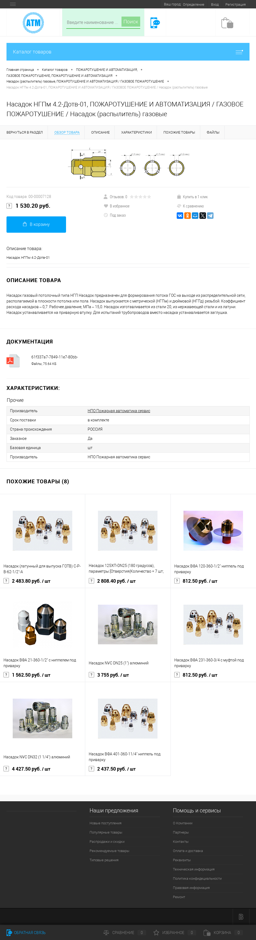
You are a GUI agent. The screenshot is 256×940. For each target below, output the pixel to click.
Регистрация (235, 4)
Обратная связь (26, 932)
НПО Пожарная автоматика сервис (119, 411)
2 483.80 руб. (27, 581)
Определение (193, 4)
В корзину (36, 224)
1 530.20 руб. (28, 206)
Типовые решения (104, 860)
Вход (215, 4)
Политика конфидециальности (197, 878)
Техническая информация (194, 869)
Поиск (130, 21)
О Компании (182, 823)
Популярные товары (106, 832)
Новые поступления (106, 823)
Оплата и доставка (188, 851)
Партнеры (181, 832)
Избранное (174, 932)
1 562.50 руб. (27, 675)
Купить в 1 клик (192, 196)
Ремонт (179, 897)
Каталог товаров (128, 52)
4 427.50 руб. (27, 769)
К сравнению (190, 206)
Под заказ (115, 215)
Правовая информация (191, 888)
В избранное (117, 206)
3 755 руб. (109, 675)
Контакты (181, 842)
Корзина (223, 932)
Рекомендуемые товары (109, 851)
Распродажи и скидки (107, 842)
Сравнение (124, 932)
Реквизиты (182, 860)
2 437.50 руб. (112, 769)
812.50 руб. (195, 581)
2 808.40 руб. (112, 581)
